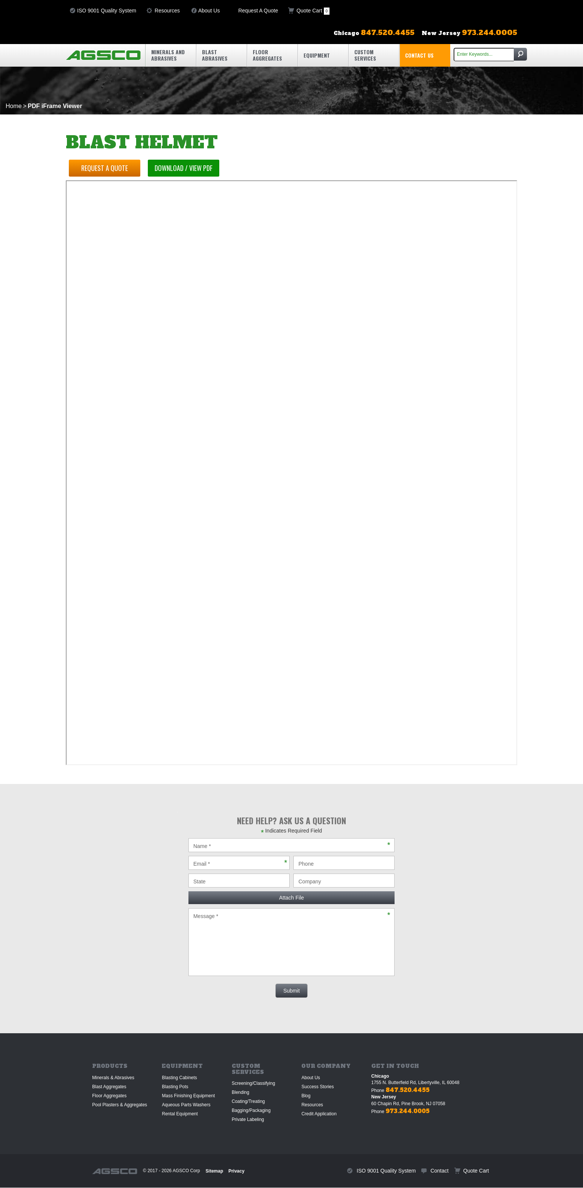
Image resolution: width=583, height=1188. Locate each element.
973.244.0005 (408, 1111)
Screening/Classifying (253, 1083)
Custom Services (365, 55)
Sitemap (214, 1171)
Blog (305, 1095)
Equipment (317, 55)
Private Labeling (248, 1119)
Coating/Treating (248, 1101)
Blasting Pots (175, 1086)
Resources (167, 11)
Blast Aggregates (109, 1086)
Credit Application (318, 1113)
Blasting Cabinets (179, 1077)
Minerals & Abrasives (113, 1077)
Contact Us (419, 55)
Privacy (236, 1171)
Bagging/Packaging (251, 1110)
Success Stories (317, 1086)
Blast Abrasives (215, 55)
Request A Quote (258, 11)
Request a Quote (105, 168)
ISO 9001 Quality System (106, 11)
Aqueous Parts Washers (186, 1104)
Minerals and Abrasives (168, 55)
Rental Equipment (179, 1113)
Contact (439, 1171)
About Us (209, 11)
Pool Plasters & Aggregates (119, 1104)
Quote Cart (312, 11)
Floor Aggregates (267, 55)
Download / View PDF (186, 168)
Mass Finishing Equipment (188, 1095)
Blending (240, 1092)
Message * (291, 942)
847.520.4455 (408, 1090)
